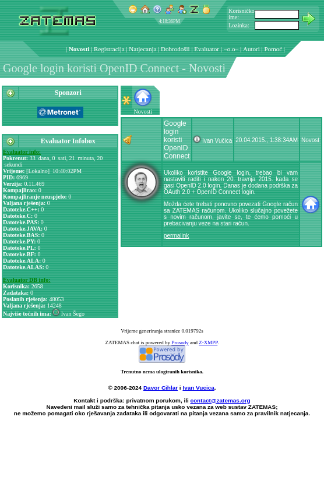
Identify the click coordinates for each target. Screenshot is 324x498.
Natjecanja (142, 48)
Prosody (180, 342)
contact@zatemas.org (221, 400)
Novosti (79, 48)
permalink (176, 235)
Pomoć (274, 48)
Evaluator (206, 48)
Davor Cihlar (160, 387)
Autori (251, 48)
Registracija (109, 48)
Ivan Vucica (198, 387)
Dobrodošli (175, 48)
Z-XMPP (208, 342)
